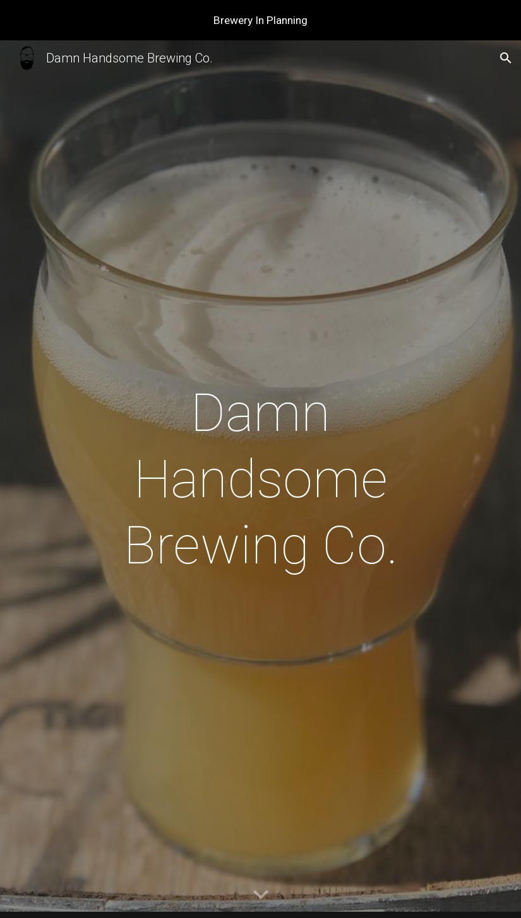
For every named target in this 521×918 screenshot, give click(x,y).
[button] (506, 58)
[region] (260, 20)
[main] (261, 479)
